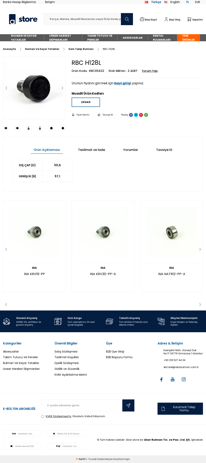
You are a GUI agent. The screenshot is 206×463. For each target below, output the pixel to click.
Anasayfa (9, 49)
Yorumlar (130, 149)
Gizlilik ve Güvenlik (67, 369)
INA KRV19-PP (34, 274)
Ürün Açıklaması (47, 149)
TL (187, 2)
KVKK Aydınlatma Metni (71, 375)
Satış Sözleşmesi (66, 352)
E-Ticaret (91, 459)
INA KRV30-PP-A (103, 274)
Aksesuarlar (133, 38)
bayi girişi (122, 83)
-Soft (80, 459)
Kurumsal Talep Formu (178, 408)
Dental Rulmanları (162, 38)
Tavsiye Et (105, 114)
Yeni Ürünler (188, 38)
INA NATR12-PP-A (171, 274)
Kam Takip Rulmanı (81, 49)
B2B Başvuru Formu (119, 357)
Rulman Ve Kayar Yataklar (24, 38)
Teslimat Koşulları (67, 357)
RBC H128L (109, 49)
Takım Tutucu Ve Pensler (99, 38)
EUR (197, 2)
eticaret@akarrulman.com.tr (181, 367)
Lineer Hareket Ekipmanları (60, 38)
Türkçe (153, 2)
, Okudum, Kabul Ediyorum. (73, 416)
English (172, 2)
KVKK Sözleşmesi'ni (58, 416)
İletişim (50, 2)
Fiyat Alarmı (80, 114)
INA (34, 268)
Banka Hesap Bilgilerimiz (19, 2)
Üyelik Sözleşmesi (67, 363)
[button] (6, 88)
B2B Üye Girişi (115, 352)
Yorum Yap (150, 71)
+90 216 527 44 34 (174, 360)
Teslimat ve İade (91, 149)
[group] (34, 88)
